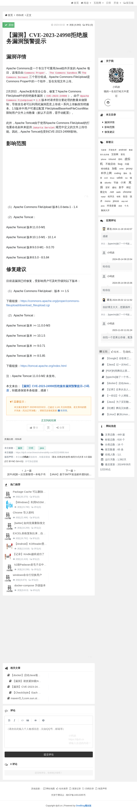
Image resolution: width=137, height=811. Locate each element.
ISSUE (20, 15)
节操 (116, 182)
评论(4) (34, 517)
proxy (129, 168)
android (123, 149)
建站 (114, 187)
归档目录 (88, 788)
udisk (120, 177)
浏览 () (75, 25)
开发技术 (113, 150)
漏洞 (20, 448)
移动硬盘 (105, 168)
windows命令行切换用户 (27, 574)
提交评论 (49, 754)
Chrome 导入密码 (23, 512)
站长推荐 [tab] (116, 351)
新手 (122, 187)
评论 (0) (87, 25)
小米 (124, 182)
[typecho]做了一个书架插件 (121, 243)
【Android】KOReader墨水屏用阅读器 (37, 543)
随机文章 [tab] (128, 351)
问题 (127, 164)
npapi (103, 197)
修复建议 (108, 131)
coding (118, 173)
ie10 (106, 178)
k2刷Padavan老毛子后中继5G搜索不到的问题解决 (44, 564)
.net (112, 192)
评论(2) (36, 528)
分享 (60, 427)
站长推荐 (62, 788)
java (42, 448)
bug (120, 163)
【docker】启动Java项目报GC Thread (31, 675)
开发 (117, 2)
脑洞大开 (105, 210)
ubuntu (108, 182)
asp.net (124, 201)
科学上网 (106, 173)
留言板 (128, 2)
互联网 (99, 2)
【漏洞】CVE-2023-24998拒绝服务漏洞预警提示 (38, 686)
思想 (120, 206)
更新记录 (75, 788)
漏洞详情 (108, 122)
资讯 (123, 154)
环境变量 (112, 205)
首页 (75, 2)
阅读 (86, 2)
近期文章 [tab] (104, 351)
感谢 (105, 236)
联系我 (62, 410)
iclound (112, 159)
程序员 (111, 196)
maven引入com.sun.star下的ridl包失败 (31, 698)
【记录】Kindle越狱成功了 (28, 554)
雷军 (107, 187)
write (121, 169)
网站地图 (49, 788)
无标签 (104, 150)
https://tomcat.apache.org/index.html (44, 365)
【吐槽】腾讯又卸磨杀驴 (117, 408)
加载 (115, 168)
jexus (116, 201)
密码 (120, 159)
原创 (9, 24)
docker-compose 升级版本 (30, 585)
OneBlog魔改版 (83, 805)
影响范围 (108, 127)
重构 (125, 173)
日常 (108, 2)
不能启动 (110, 164)
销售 (119, 197)
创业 (125, 196)
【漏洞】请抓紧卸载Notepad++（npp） (34, 680)
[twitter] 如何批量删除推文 (29, 522)
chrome (127, 192)
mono (108, 201)
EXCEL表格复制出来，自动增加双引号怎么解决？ (42, 533)
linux (112, 178)
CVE (31, 448)
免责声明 (101, 788)
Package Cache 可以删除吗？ (31, 491)
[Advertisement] (48, 176)
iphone (104, 159)
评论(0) (34, 497)
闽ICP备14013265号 (75, 795)
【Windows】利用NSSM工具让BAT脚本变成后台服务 (46, 502)
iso (126, 178)
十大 (126, 206)
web (118, 192)
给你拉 (106, 266)
